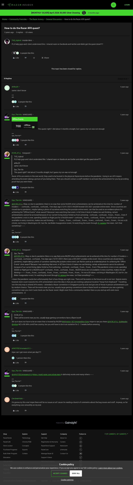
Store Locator (8, 446)
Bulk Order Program (10, 453)
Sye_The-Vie (17, 114)
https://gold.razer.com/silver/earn (47, 374)
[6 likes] (23, 53)
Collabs (25, 453)
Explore (24, 434)
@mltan (15, 324)
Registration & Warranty (49, 442)
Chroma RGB (26, 442)
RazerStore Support (48, 446)
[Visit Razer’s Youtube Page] (80, 453)
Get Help (44, 438)
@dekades (123, 321)
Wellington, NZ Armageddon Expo (75, 321)
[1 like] (21, 358)
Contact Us (64, 453)
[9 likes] (23, 187)
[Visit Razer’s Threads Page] (80, 446)
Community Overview (18, 19)
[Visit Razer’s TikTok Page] (80, 457)
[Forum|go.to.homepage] (20, 5)
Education (6, 457)
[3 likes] (23, 140)
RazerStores (7, 438)
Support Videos (46, 457)
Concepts (25, 446)
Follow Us (82, 434)
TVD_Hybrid (16, 40)
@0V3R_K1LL (17, 204)
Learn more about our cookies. (110, 468)
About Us (63, 438)
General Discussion (54, 19)
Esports (25, 450)
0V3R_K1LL (16, 153)
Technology (26, 438)
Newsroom (64, 446)
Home (4, 19)
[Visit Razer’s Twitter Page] (80, 449)
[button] (2, 5)
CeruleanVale (17, 398)
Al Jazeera (102, 223)
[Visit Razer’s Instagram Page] (80, 442)
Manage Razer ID (47, 453)
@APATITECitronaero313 (22, 374)
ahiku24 (15, 86)
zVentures (63, 450)
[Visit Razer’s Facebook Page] (80, 438)
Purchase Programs (10, 450)
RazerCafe (7, 442)
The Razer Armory (36, 19)
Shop (5, 434)
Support (44, 434)
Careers (62, 442)
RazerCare (44, 450)
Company (63, 434)
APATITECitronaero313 (21, 348)
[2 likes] (22, 101)
